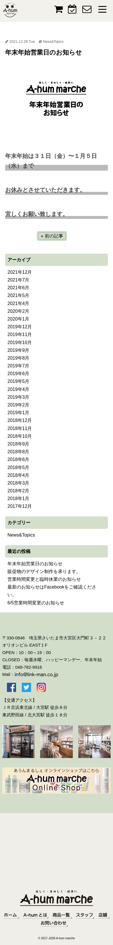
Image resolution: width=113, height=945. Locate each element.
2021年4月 (18, 303)
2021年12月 (19, 272)
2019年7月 (18, 365)
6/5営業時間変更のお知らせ (35, 602)
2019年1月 (18, 412)
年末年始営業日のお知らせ (35, 563)
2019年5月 (18, 381)
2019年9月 (18, 350)
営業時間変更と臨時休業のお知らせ (44, 579)
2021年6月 (18, 287)
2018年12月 (19, 420)
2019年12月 (19, 326)
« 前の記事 (52, 236)
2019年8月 (18, 358)
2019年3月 (18, 397)
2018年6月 (18, 459)
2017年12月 (19, 506)
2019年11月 (19, 334)
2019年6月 (18, 373)
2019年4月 (18, 389)
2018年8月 (18, 451)
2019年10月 (19, 342)
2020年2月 (18, 311)
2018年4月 (18, 475)
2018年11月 (19, 428)
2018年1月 (18, 498)
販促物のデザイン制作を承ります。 (44, 571)
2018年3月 (18, 483)
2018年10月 (19, 436)
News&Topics (53, 42)
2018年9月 (18, 443)
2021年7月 (18, 279)
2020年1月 (18, 319)
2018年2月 (18, 490)
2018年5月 (18, 467)
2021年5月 (18, 295)
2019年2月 (18, 404)
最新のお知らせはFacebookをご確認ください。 (51, 591)
